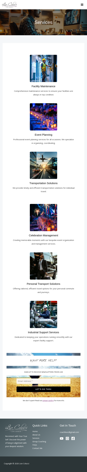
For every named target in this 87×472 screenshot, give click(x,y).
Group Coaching (39, 441)
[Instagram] (67, 438)
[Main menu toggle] (82, 5)
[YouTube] (61, 438)
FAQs (34, 445)
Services (35, 438)
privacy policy (48, 401)
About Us (36, 435)
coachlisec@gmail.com (69, 432)
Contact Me (37, 448)
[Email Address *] (43, 381)
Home (35, 431)
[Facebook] (73, 438)
